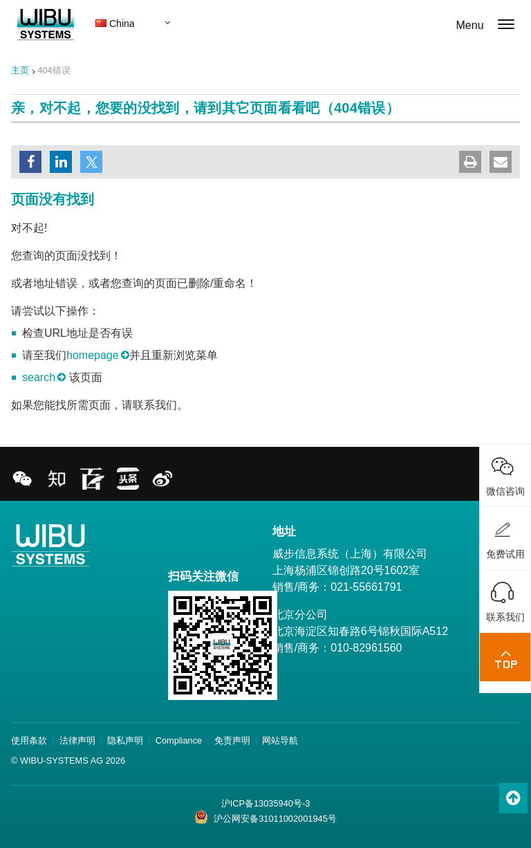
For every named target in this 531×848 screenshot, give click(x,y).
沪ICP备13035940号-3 (265, 803)
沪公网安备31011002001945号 (265, 817)
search (38, 377)
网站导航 (280, 740)
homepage (92, 355)
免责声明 (232, 740)
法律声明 (77, 740)
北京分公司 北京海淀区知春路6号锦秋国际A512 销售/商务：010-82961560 (360, 631)
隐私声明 (125, 740)
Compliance (179, 740)
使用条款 (29, 740)
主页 (20, 70)
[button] (30, 162)
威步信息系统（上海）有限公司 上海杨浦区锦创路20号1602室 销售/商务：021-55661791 (349, 570)
